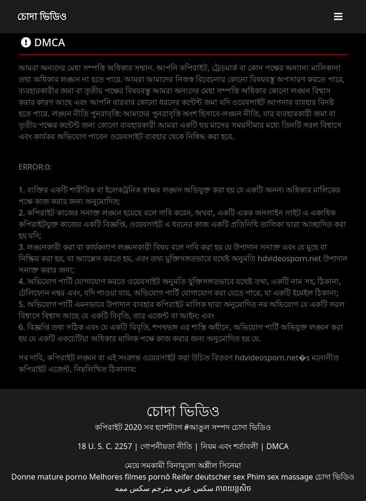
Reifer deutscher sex (208, 476)
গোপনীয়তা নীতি (167, 446)
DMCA (277, 446)
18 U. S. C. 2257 (105, 446)
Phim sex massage (280, 476)
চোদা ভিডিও (42, 16)
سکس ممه (132, 488)
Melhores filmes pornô (129, 476)
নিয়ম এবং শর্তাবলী (230, 446)
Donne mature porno (49, 476)
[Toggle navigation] (338, 17)
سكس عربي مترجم (183, 488)
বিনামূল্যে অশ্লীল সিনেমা (204, 465)
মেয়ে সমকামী (146, 465)
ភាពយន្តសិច (233, 488)
